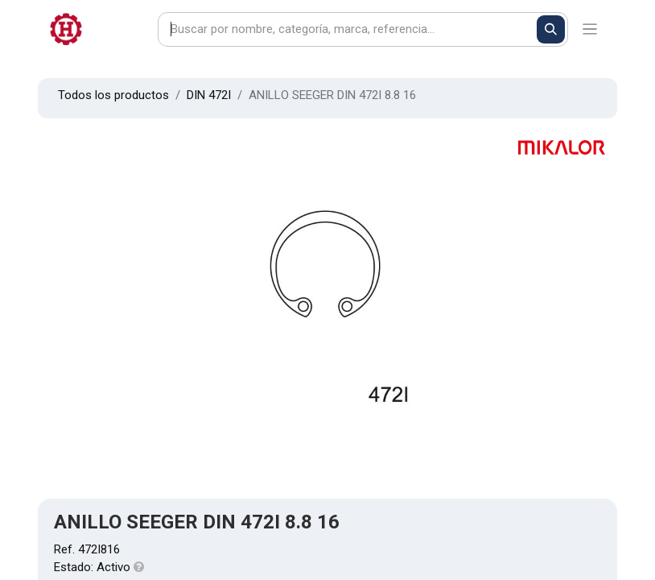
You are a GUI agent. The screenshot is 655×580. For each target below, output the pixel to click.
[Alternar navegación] (590, 29)
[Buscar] (551, 29)
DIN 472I (209, 95)
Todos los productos (113, 95)
